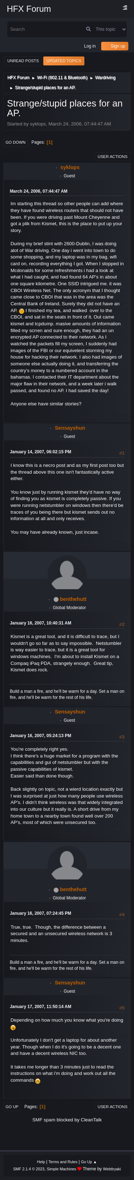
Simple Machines (61, 1169)
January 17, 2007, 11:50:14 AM (40, 1006)
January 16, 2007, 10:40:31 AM (40, 623)
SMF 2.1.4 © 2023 (29, 1169)
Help (41, 1162)
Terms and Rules (63, 1162)
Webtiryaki (112, 1169)
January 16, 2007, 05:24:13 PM (40, 735)
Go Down (15, 142)
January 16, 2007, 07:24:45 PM (40, 913)
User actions (112, 156)
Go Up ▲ (89, 1162)
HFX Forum (29, 9)
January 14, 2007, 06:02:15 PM (40, 451)
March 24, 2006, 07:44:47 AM (38, 191)
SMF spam (43, 1119)
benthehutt (73, 599)
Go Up (11, 1107)
